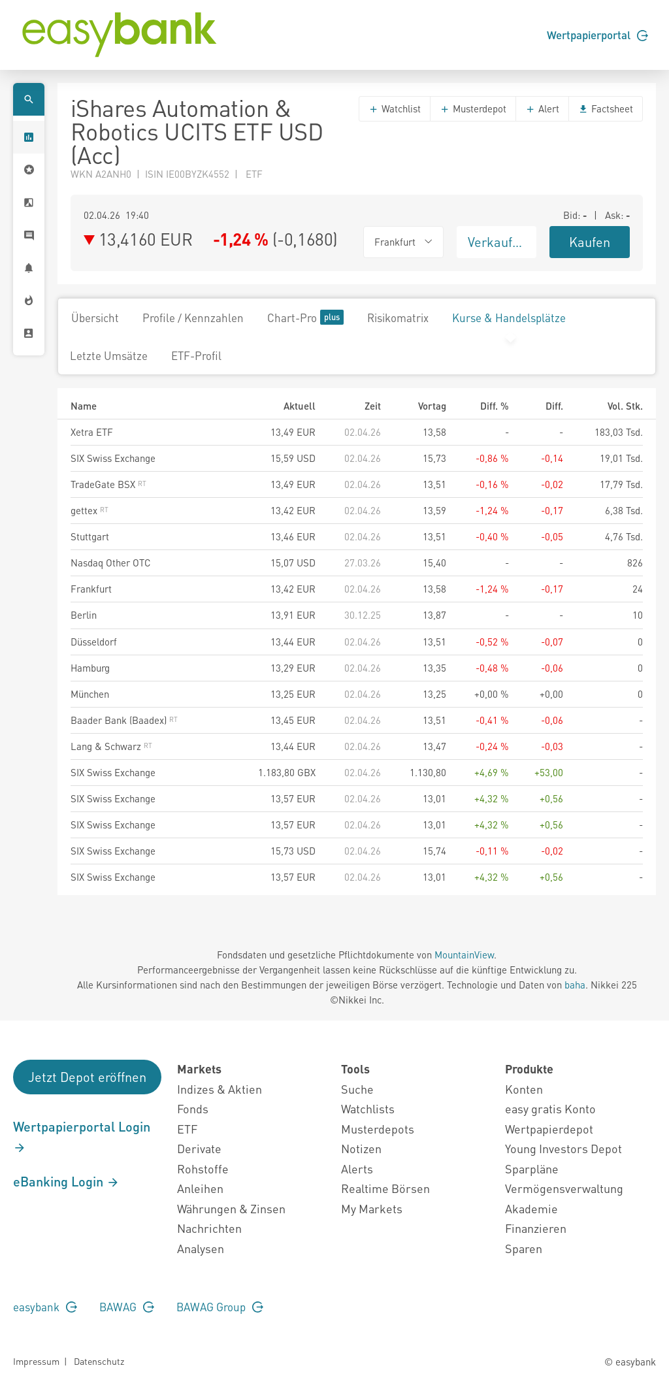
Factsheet (605, 108)
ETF (187, 1128)
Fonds (192, 1108)
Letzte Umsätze (109, 355)
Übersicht (95, 317)
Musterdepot (473, 108)
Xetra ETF (92, 431)
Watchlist (394, 108)
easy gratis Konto (550, 1108)
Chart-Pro (305, 317)
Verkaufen (497, 241)
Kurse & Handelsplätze (509, 317)
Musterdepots (377, 1128)
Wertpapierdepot (549, 1128)
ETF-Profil (196, 355)
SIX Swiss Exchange (113, 458)
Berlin (84, 614)
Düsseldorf (94, 641)
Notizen (361, 1148)
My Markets (371, 1208)
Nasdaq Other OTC (111, 562)
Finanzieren (535, 1227)
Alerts (357, 1168)
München (90, 693)
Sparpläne (532, 1168)
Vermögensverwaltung (564, 1188)
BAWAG (126, 1306)
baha (574, 984)
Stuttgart (90, 536)
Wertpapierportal (597, 34)
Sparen (523, 1248)
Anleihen (200, 1188)
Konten (524, 1088)
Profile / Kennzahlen (193, 317)
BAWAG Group (219, 1306)
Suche (357, 1088)
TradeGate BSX (108, 484)
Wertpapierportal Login (81, 1136)
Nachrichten (209, 1227)
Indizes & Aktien (219, 1088)
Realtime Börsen (385, 1188)
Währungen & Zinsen (231, 1208)
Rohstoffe (203, 1168)
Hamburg (90, 667)
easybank (45, 1306)
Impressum (36, 1361)
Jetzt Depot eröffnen (87, 1076)
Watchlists (368, 1108)
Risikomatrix (398, 317)
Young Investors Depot (563, 1148)
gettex (89, 510)
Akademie (531, 1208)
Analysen (200, 1248)
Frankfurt (91, 588)
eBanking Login (66, 1181)
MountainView (464, 954)
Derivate (199, 1148)
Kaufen (589, 241)
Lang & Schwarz (111, 746)
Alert (542, 108)
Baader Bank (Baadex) (124, 720)
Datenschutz (99, 1361)
